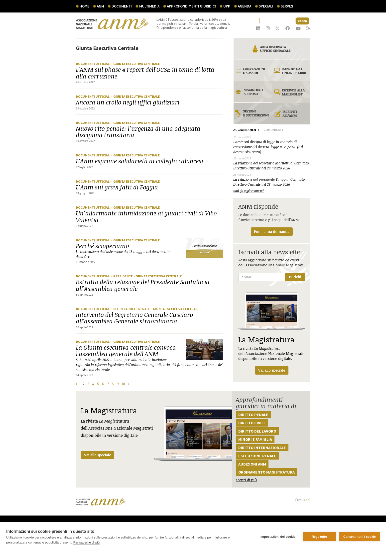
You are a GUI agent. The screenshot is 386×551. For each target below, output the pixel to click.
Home (84, 6)
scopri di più (246, 480)
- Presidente (122, 276)
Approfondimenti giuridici (191, 6)
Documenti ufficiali (93, 63)
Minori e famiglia (255, 439)
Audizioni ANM (252, 464)
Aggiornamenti (246, 129)
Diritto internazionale (262, 447)
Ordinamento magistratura (266, 472)
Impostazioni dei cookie (277, 537)
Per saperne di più (86, 542)
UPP (226, 6)
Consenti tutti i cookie (359, 537)
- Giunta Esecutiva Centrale (135, 63)
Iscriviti (295, 276)
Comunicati (273, 129)
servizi (287, 6)
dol (308, 500)
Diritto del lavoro (257, 431)
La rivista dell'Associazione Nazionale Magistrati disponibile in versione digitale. (271, 333)
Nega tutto (319, 537)
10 (123, 383)
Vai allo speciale (97, 455)
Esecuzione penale (257, 455)
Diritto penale (253, 414)
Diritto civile (252, 422)
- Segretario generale (131, 309)
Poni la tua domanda (271, 231)
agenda (244, 6)
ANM (100, 6)
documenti (122, 6)
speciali (266, 6)
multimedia (149, 6)
